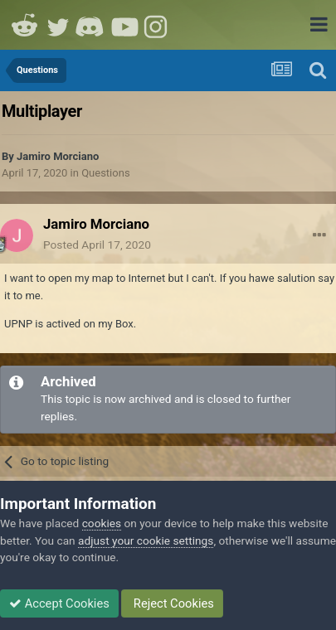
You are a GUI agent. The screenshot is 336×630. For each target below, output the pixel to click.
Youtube (124, 24)
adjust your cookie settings (145, 540)
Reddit (24, 24)
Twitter (58, 24)
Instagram (157, 24)
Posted (97, 244)
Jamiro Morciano (58, 156)
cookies (101, 523)
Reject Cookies (172, 603)
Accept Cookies (59, 603)
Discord (91, 24)
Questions (105, 173)
